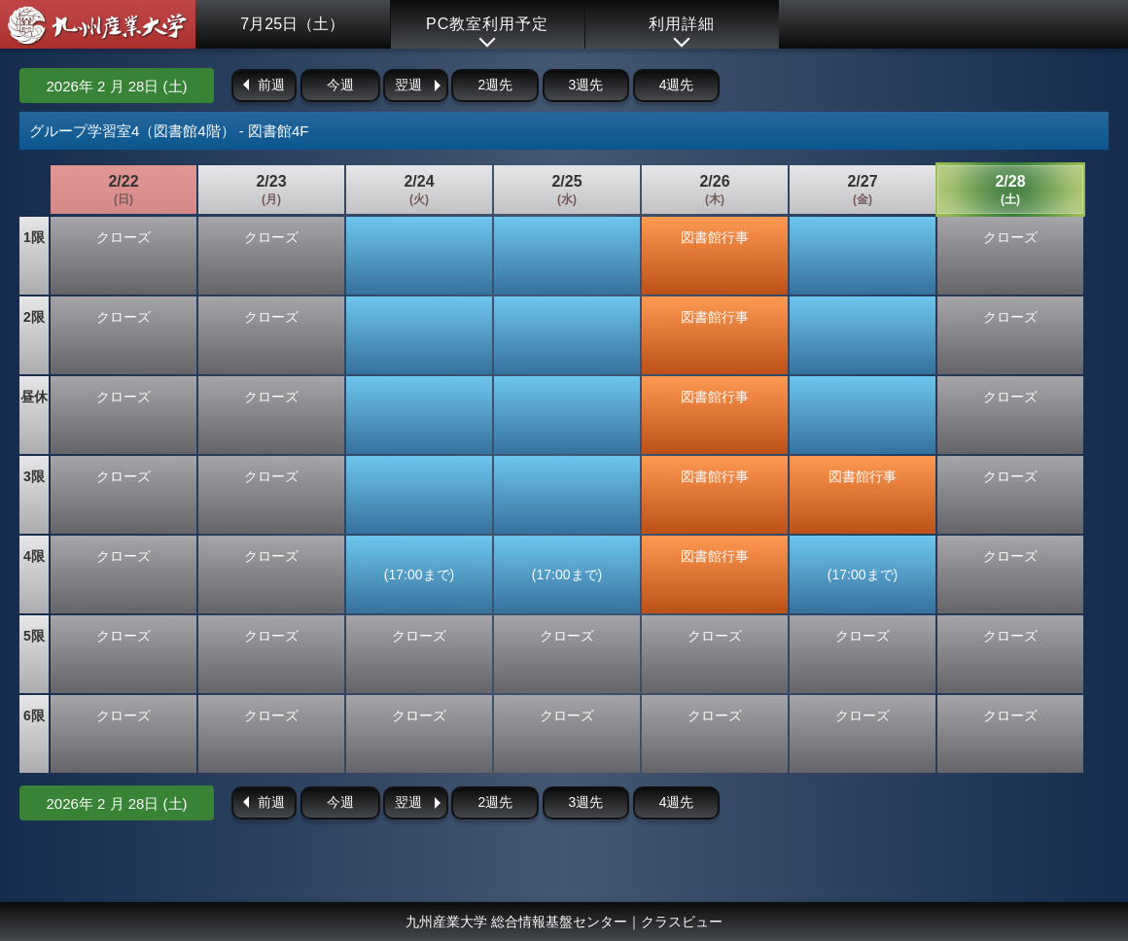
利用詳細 (682, 24)
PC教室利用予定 (487, 24)
